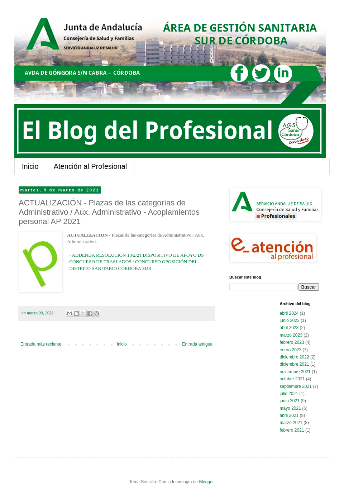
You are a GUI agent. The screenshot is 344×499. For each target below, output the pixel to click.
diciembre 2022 (294, 357)
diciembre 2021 (294, 364)
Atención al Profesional (90, 166)
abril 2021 (289, 415)
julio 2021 (289, 393)
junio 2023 (290, 320)
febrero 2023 (292, 342)
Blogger (206, 481)
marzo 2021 (291, 422)
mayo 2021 (290, 408)
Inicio (30, 166)
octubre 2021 (292, 378)
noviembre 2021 (295, 371)
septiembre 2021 (296, 386)
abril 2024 (289, 313)
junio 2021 (290, 400)
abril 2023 (289, 327)
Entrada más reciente (40, 344)
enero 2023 (291, 349)
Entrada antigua (197, 344)
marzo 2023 (291, 335)
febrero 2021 (292, 430)
